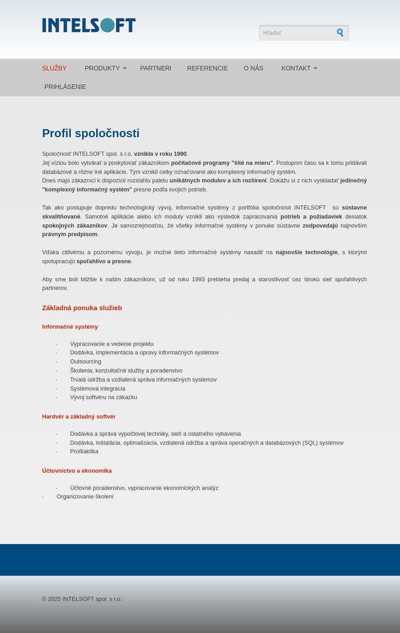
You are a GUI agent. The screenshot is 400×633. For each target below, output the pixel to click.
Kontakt (296, 68)
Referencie (207, 68)
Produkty (102, 68)
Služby (54, 68)
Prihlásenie (66, 86)
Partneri (156, 68)
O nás (254, 68)
